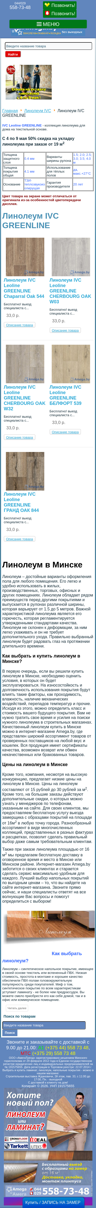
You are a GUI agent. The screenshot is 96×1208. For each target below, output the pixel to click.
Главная (10, 111)
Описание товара (19, 325)
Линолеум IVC (37, 111)
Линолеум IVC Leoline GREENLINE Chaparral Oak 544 (24, 288)
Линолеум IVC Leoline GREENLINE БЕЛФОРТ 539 (66, 395)
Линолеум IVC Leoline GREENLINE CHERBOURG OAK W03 (70, 291)
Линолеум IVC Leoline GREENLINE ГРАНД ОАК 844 (21, 502)
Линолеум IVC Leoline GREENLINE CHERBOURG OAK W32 (25, 398)
